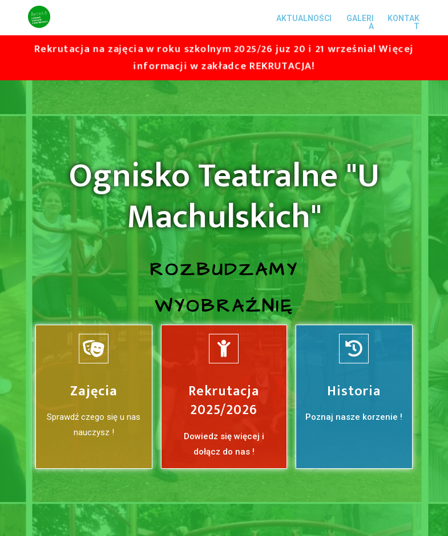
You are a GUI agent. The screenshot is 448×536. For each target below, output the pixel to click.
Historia (354, 391)
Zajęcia (94, 391)
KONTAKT (403, 22)
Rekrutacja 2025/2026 (223, 401)
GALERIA (360, 22)
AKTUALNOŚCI (304, 18)
